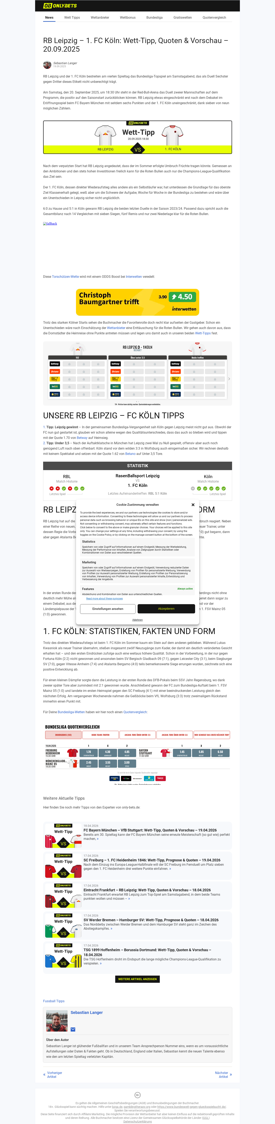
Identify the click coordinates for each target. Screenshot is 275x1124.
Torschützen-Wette (65, 277)
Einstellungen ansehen (107, 609)
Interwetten (134, 277)
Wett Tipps (72, 17)
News (49, 17)
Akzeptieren (166, 608)
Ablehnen (137, 619)
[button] (193, 505)
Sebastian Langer (87, 1012)
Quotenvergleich (214, 17)
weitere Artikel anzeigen (137, 979)
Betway (82, 438)
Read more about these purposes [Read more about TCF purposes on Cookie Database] (104, 598)
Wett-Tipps (203, 333)
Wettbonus (128, 17)
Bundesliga (154, 17)
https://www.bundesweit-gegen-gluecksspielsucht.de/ (191, 1106)
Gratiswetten (183, 17)
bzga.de (117, 1106)
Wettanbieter (100, 17)
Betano (130, 454)
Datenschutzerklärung (137, 1121)
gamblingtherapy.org (137, 1106)
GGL (206, 1117)
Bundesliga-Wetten (71, 712)
